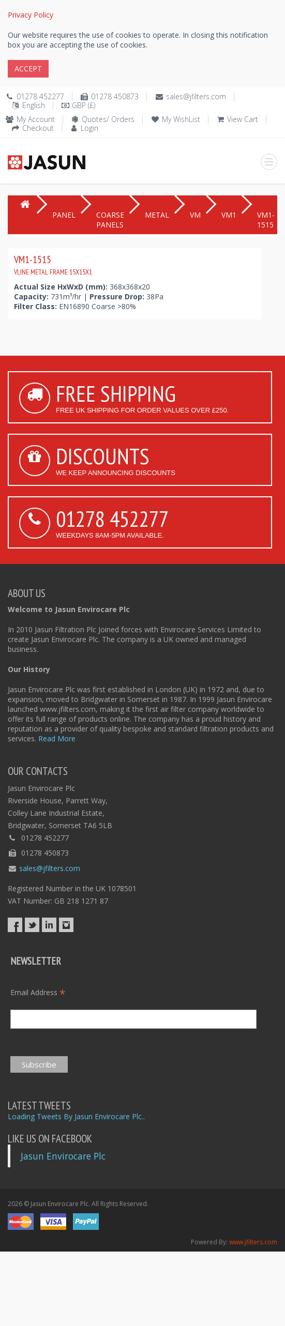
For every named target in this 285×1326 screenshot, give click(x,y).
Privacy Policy (30, 15)
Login (89, 128)
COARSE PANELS (110, 220)
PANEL (64, 215)
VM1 (228, 215)
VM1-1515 (53, 265)
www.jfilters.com (253, 1242)
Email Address (38, 992)
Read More (57, 738)
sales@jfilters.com (196, 96)
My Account (36, 119)
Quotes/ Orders (108, 119)
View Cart (242, 119)
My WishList (181, 119)
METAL (157, 215)
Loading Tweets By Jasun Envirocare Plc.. (76, 1116)
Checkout (38, 128)
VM (195, 215)
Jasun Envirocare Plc (63, 1156)
